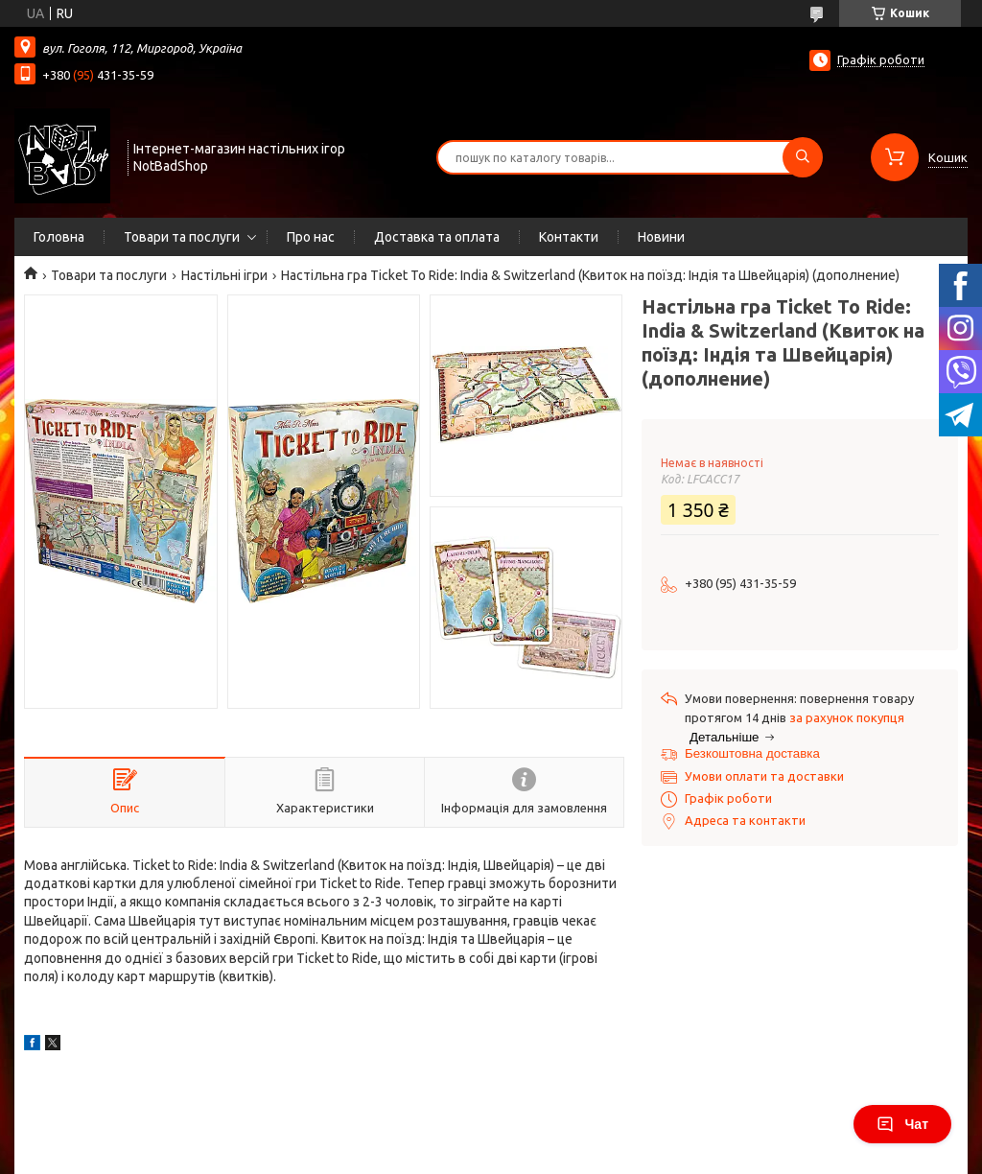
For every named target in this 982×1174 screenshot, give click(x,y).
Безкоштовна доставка (752, 753)
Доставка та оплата (437, 237)
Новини (661, 237)
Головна (59, 237)
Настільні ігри (224, 275)
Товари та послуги (182, 237)
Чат (902, 1124)
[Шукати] (803, 157)
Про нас (311, 237)
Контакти (568, 237)
